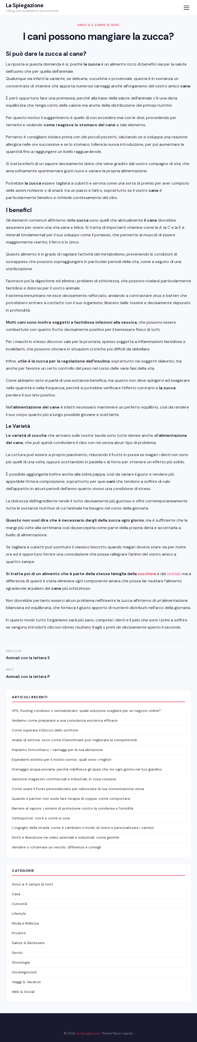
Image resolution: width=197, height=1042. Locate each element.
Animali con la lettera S (28, 657)
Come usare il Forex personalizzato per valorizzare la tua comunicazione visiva (78, 788)
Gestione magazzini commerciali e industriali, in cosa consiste (64, 779)
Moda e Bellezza (25, 923)
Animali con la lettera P (28, 676)
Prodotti (19, 933)
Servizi (17, 952)
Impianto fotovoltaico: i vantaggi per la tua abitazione (57, 749)
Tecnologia (21, 962)
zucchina (147, 573)
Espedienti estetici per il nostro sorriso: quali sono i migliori (61, 759)
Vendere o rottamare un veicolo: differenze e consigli (56, 847)
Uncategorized (24, 972)
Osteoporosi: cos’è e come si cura (41, 818)
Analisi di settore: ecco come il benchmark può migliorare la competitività (74, 740)
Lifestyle (19, 913)
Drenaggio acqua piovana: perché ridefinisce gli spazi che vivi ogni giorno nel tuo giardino (87, 769)
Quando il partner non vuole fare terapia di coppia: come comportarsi (71, 798)
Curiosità (19, 903)
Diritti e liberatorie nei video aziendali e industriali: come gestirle (65, 837)
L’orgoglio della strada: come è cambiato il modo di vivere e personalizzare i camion (83, 827)
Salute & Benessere (28, 942)
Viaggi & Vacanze (26, 982)
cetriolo (174, 573)
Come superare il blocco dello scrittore (45, 730)
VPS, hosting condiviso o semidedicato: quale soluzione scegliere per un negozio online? (86, 710)
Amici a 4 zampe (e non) (98, 25)
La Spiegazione (25, 5)
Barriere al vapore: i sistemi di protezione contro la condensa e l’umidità (72, 808)
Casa (16, 894)
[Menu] (186, 8)
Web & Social (23, 991)
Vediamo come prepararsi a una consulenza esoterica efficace (64, 720)
